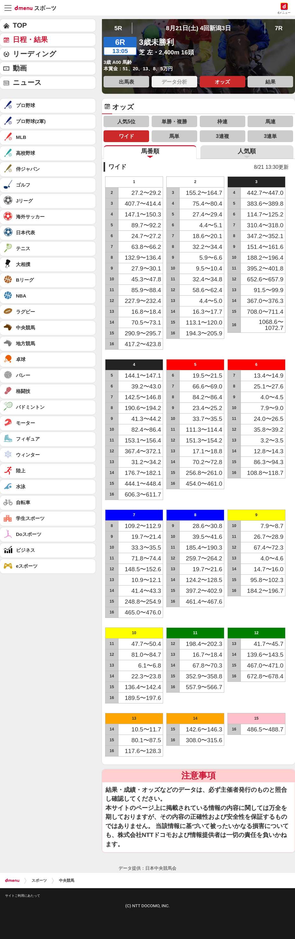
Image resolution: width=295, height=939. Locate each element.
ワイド (126, 136)
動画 (20, 68)
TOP (20, 25)
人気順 (247, 151)
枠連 (222, 121)
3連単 (270, 136)
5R (118, 28)
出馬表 (126, 82)
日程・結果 (30, 40)
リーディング (34, 54)
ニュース (27, 82)
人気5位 (126, 121)
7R (279, 28)
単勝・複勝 (174, 121)
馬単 (174, 136)
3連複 (222, 136)
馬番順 (150, 151)
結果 (270, 82)
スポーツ (39, 880)
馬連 (270, 121)
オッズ (222, 82)
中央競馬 (66, 880)
